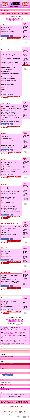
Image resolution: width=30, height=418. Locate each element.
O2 (1, 39)
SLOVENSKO (6, 39)
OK (25, 416)
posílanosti (20, 329)
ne (5, 336)
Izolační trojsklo (6, 389)
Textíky (23, 412)
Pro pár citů (5, 50)
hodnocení (14, 329)
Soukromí (4, 406)
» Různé (25, 24)
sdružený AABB (20, 332)
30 (2, 328)
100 (7, 328)
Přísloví (2, 412)
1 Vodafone (11, 340)
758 (19, 18)
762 (15, 19)
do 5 (19, 340)
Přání (25, 411)
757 (16, 18)
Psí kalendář (13, 412)
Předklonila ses (6, 272)
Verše (8, 13)
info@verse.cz (25, 402)
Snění (3, 159)
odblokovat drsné (15, 339)
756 (13, 18)
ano (2, 336)
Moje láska (4, 185)
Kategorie (5, 10)
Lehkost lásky (5, 298)
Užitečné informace (5, 414)
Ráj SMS (19, 412)
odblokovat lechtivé (12, 337)
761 (12, 19)
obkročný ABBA (8, 335)
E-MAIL (8, 38)
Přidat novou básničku (7, 356)
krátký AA (12, 333)
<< (7, 18)
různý (14, 335)
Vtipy (11, 414)
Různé (4, 368)
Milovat (3, 133)
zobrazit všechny (5, 344)
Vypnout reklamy (6, 384)
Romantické (5, 366)
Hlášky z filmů (10, 411)
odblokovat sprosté (22, 337)
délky (25, 329)
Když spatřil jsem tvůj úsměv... (11, 223)
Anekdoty (4, 411)
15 (25, 327)
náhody (7, 331)
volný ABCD (18, 333)
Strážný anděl (5, 103)
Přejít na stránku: (11, 323)
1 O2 (6, 341)
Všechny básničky (7, 363)
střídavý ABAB (13, 332)
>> (21, 19)
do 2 (16, 340)
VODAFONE (13, 38)
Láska (24, 23)
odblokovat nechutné (6, 339)
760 (9, 19)
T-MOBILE (19, 38)
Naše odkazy (4, 380)
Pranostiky (21, 411)
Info (28, 416)
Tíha (2, 24)
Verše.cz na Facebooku (7, 373)
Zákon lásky (5, 248)
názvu (3, 331)
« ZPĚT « (3, 13)
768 (19, 19)
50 (4, 328)
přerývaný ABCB (5, 333)
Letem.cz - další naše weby (16, 406)
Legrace (15, 411)
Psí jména (8, 412)
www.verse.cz (10, 401)
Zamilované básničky (20, 14)
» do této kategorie (6, 359)
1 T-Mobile (24, 340)
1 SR (13, 341)
